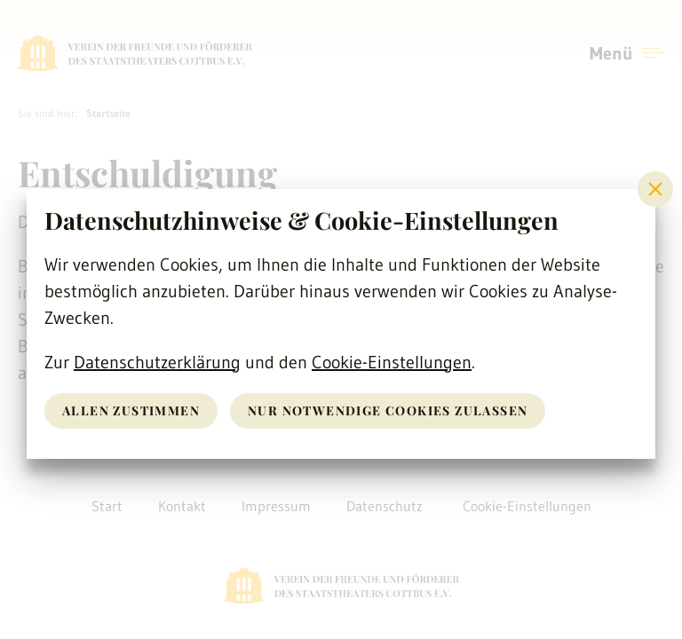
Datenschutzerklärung (157, 362)
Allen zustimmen (131, 410)
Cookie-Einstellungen (392, 362)
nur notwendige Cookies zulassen (387, 410)
